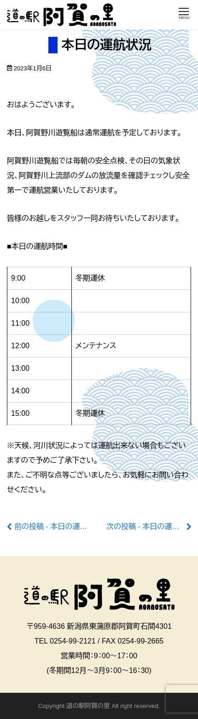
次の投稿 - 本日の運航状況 (150, 526)
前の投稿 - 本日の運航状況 (58, 526)
